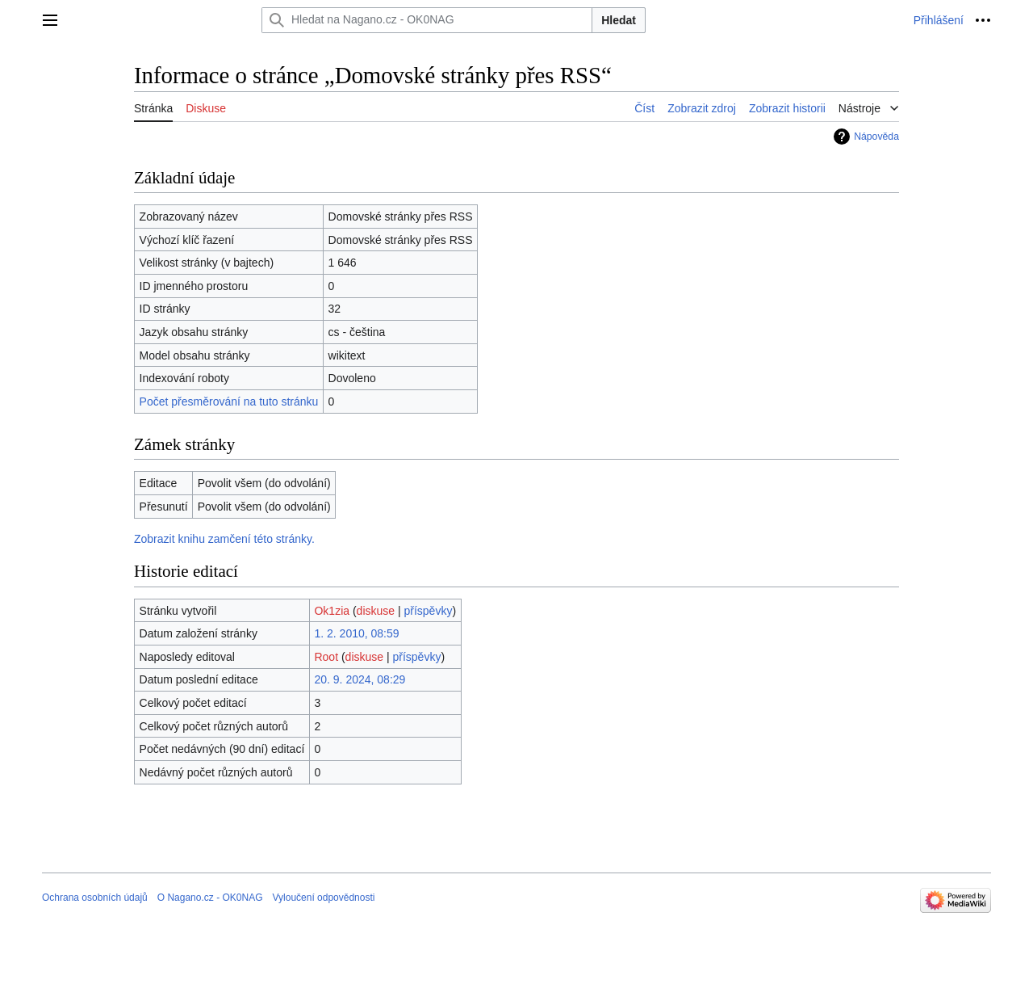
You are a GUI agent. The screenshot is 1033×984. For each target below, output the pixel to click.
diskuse (376, 610)
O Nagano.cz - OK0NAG (210, 897)
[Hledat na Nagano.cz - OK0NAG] (426, 20)
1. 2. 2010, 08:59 (356, 633)
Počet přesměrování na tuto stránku (229, 401)
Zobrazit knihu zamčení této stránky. (224, 538)
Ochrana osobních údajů (95, 897)
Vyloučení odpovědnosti (323, 897)
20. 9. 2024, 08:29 (359, 679)
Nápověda (876, 136)
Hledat (618, 20)
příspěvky (428, 610)
